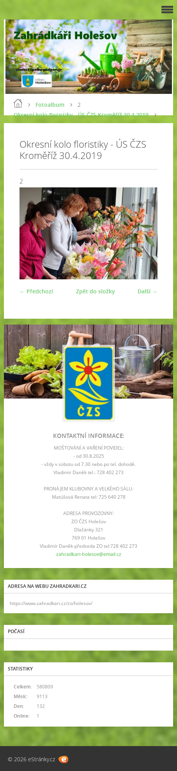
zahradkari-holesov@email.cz (88, 554)
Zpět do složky (95, 291)
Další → (148, 291)
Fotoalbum (49, 104)
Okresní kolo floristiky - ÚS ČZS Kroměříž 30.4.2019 (81, 114)
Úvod (18, 103)
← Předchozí (36, 291)
